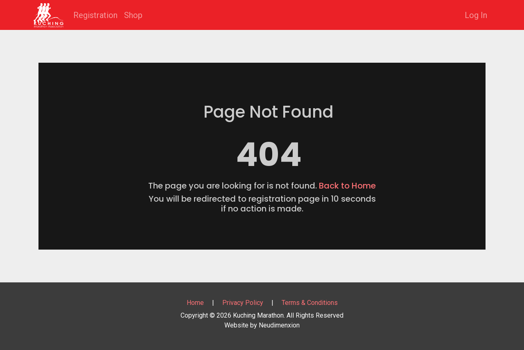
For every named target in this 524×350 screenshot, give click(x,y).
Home (195, 303)
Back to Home (347, 185)
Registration (95, 15)
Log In (476, 15)
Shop (133, 15)
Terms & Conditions (310, 303)
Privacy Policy (242, 303)
